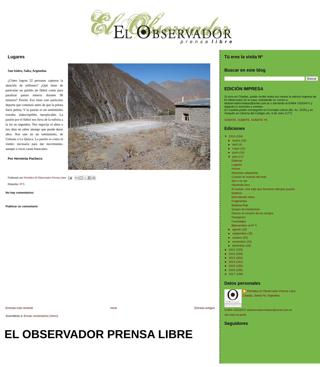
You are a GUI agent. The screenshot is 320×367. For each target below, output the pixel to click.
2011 (232, 249)
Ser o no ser (239, 181)
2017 (232, 274)
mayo (236, 148)
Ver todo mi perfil (235, 314)
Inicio (113, 308)
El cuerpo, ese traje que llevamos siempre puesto (263, 189)
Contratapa (239, 221)
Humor (236, 168)
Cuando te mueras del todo (249, 177)
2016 (232, 270)
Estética (237, 193)
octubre (237, 237)
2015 (232, 265)
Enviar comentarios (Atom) (41, 316)
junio (235, 152)
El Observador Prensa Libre (98, 334)
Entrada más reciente (19, 308)
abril (235, 144)
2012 (232, 253)
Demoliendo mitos (243, 197)
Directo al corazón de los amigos (253, 213)
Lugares (237, 164)
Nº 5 (22, 184)
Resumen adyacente (245, 173)
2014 (232, 261)
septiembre (239, 233)
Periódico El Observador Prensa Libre (271, 291)
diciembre (239, 245)
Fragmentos (239, 201)
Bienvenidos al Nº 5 (244, 225)
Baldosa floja (240, 205)
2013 (232, 257)
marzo (236, 140)
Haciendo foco (241, 184)
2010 (232, 136)
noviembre (239, 241)
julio (235, 156)
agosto (237, 229)
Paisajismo (239, 217)
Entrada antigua (204, 308)
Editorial (237, 160)
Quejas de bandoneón (246, 209)
